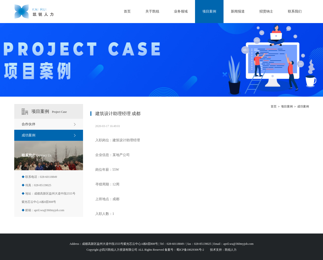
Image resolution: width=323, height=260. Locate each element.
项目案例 (209, 11)
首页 (127, 11)
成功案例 (303, 106)
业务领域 (181, 11)
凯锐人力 (231, 249)
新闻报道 (238, 11)
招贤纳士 (266, 11)
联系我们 (295, 11)
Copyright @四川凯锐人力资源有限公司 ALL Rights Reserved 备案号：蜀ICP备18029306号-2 (145, 249)
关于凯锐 (152, 11)
